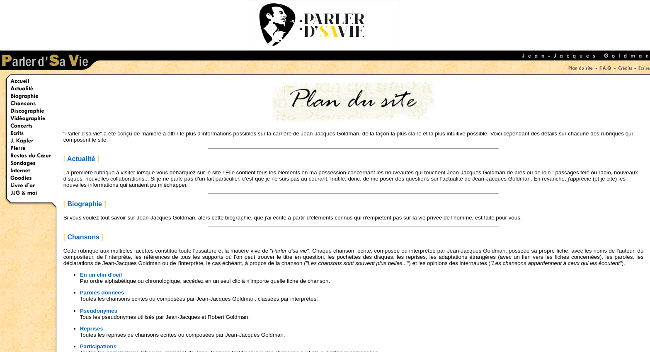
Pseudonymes (98, 311)
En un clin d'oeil (101, 275)
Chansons (83, 237)
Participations (98, 346)
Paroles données (102, 292)
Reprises (91, 328)
